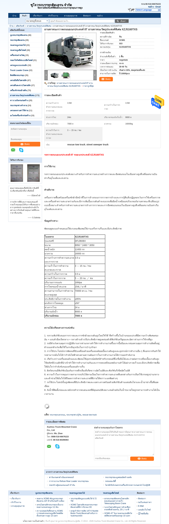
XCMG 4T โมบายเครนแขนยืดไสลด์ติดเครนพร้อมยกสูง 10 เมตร (118, 514)
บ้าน (14, 16)
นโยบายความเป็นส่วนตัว (33, 521)
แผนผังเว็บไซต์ (144, 510)
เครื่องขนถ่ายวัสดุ (17, 55)
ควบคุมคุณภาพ (70, 16)
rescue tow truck (90, 415)
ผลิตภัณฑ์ (20, 26)
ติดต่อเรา (87, 16)
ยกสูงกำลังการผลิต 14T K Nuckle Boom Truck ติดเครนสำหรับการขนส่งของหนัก (84, 513)
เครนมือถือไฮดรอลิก (18, 80)
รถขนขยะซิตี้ (110, 481)
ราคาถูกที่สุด (88, 86)
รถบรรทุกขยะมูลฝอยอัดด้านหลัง (118, 477)
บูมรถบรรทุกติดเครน (18, 35)
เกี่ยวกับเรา (37, 16)
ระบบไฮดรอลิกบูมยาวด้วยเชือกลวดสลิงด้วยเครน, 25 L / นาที (117, 508)
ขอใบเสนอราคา (145, 502)
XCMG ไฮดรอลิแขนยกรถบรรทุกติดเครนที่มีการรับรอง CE (84, 506)
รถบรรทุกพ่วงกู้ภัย (73, 415)
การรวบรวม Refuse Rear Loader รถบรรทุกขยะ (69, 481)
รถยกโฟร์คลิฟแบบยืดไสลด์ (21, 60)
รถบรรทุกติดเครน (17, 40)
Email (158, 7)
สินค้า (24, 16)
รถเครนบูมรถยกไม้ (18, 45)
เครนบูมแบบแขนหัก (18, 65)
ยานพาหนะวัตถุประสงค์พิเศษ (39, 26)
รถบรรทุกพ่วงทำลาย (18, 105)
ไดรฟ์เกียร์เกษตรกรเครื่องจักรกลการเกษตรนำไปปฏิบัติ (127, 485)
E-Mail (141, 506)
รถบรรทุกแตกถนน (57, 415)
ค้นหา (123, 21)
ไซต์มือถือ (143, 513)
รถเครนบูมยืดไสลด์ (18, 50)
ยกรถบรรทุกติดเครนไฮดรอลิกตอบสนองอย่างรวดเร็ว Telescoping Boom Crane (116, 501)
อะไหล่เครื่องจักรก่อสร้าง (20, 115)
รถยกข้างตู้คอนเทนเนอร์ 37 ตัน (62, 485)
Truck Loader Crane (19, 70)
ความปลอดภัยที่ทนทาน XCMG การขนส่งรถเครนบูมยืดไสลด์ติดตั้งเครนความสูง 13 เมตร (50, 513)
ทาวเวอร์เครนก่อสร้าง (19, 100)
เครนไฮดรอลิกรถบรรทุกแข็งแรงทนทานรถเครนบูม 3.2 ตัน (50, 506)
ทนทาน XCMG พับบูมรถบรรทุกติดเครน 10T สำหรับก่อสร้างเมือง (50, 499)
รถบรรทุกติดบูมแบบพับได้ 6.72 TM (84, 499)
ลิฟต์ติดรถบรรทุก (17, 75)
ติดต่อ (25, 144)
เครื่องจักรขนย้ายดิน (18, 90)
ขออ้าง (151, 7)
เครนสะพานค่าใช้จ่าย (19, 110)
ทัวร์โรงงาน (53, 16)
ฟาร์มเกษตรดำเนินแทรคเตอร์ (61, 477)
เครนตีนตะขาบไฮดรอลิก (20, 85)
